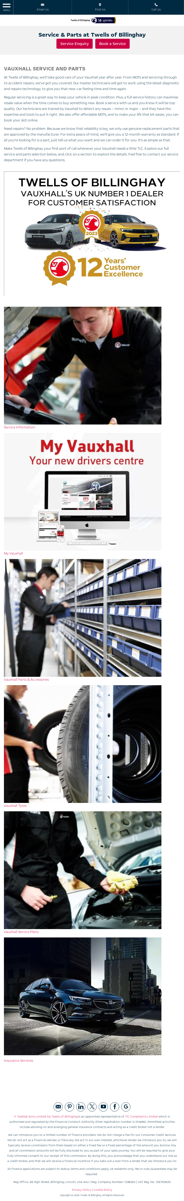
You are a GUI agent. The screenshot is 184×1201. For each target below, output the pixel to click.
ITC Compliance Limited (141, 1116)
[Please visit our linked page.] (80, 1106)
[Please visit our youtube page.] (103, 1106)
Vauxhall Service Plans (21, 931)
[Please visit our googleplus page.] (125, 1106)
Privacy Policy (81, 1189)
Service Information (19, 426)
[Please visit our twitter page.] (92, 1106)
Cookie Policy (102, 1189)
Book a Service (112, 43)
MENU (6, 7)
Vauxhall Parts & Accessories (26, 679)
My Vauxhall (13, 553)
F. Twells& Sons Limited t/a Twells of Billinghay (46, 1116)
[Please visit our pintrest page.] (69, 1106)
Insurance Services (18, 1060)
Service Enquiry (75, 43)
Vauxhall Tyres (15, 805)
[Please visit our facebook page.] (114, 1106)
